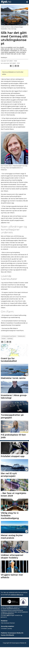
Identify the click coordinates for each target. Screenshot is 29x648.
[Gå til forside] (6, 2)
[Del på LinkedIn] (16, 66)
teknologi (21, 336)
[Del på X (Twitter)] (13, 66)
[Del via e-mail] (18, 66)
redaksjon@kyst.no (16, 594)
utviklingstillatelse (9, 336)
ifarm (3, 338)
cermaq (10, 338)
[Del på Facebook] (11, 66)
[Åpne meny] (27, 2)
